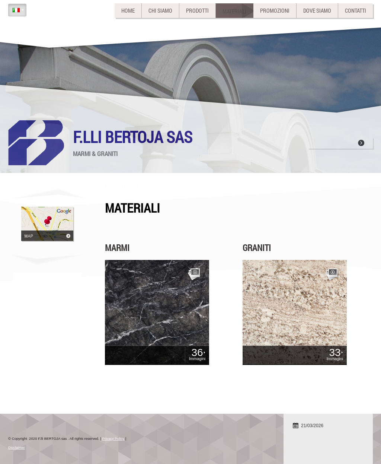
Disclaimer (16, 447)
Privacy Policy (113, 438)
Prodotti (197, 10)
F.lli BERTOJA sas (132, 136)
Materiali (234, 10)
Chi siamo (160, 10)
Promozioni (274, 10)
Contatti (355, 10)
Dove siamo (317, 10)
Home (128, 10)
